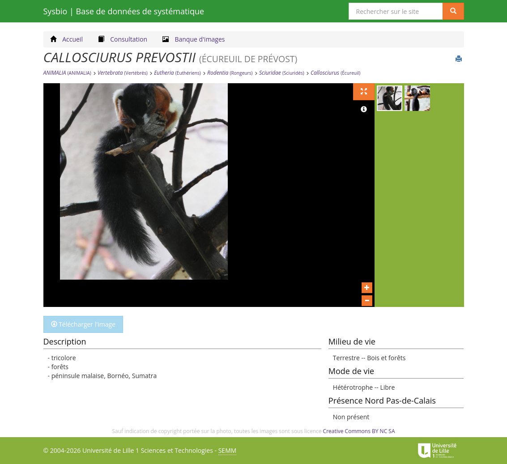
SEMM (227, 450)
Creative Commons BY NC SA (359, 431)
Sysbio (124, 11)
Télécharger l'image (83, 324)
